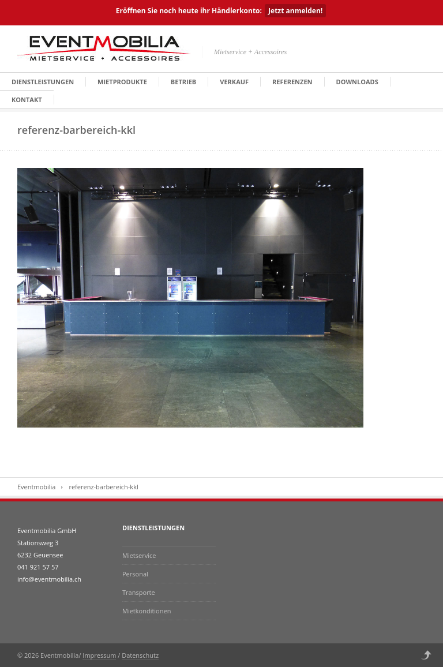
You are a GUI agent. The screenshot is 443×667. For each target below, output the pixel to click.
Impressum (99, 655)
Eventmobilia (36, 486)
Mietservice (139, 555)
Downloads (357, 81)
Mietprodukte (122, 81)
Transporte (138, 592)
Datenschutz (140, 655)
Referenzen (292, 81)
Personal (135, 573)
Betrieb (183, 81)
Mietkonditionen (146, 610)
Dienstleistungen (43, 81)
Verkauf (234, 81)
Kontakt (27, 99)
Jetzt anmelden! (295, 11)
